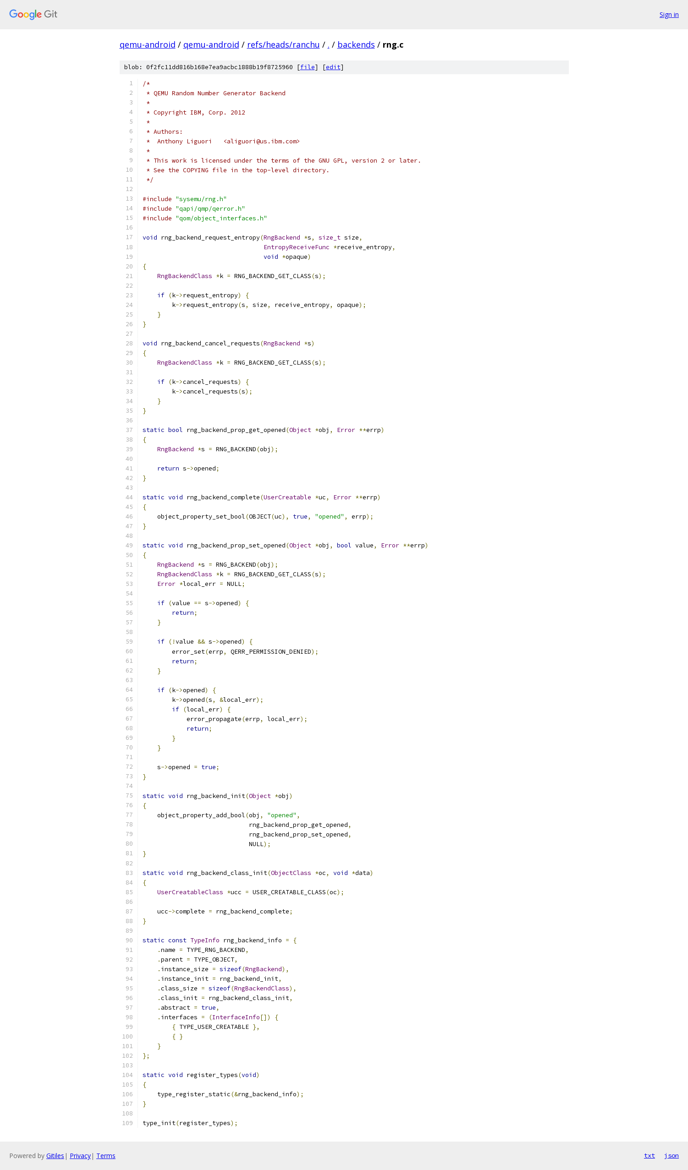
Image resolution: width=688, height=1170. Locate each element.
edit (333, 67)
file (307, 67)
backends (356, 44)
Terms (106, 1155)
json (671, 1155)
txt (649, 1155)
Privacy (80, 1155)
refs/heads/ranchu (283, 44)
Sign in (669, 14)
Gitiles (55, 1155)
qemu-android (148, 44)
